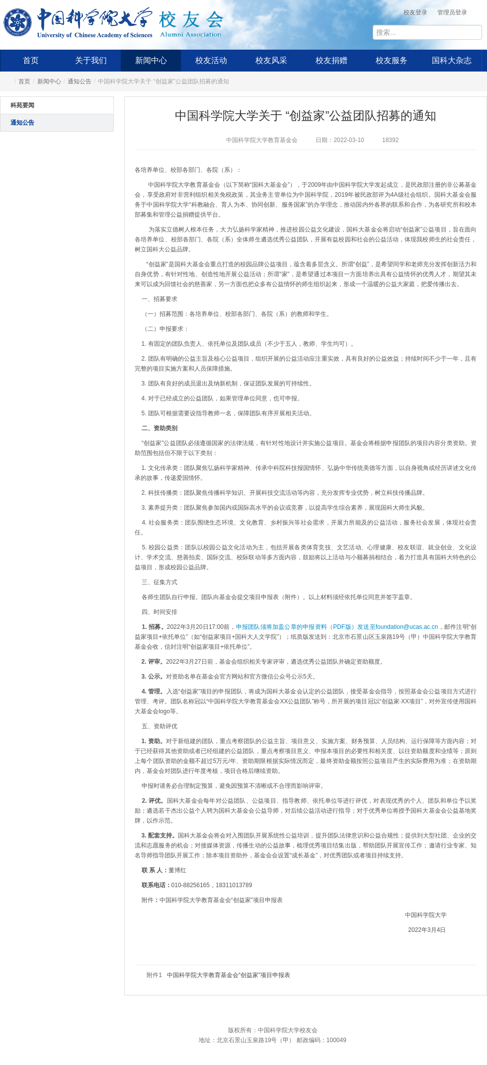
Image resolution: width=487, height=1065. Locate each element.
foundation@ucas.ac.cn (407, 626)
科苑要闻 (22, 105)
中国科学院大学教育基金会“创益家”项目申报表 (228, 975)
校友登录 (415, 12)
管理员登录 (452, 12)
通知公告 (79, 81)
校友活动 (211, 60)
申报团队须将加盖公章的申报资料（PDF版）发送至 (306, 626)
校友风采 (271, 60)
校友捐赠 (331, 60)
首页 (31, 60)
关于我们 (91, 60)
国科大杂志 (452, 60)
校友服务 (391, 60)
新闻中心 (151, 60)
